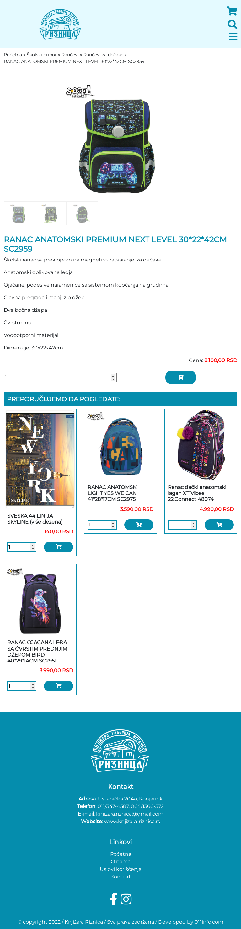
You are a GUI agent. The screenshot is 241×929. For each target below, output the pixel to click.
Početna (120, 854)
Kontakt (120, 877)
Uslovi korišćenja (121, 869)
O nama (121, 862)
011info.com (209, 922)
